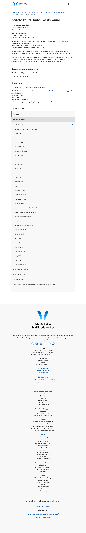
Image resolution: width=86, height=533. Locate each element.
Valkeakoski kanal (21, 264)
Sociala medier (43, 377)
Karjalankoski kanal (21, 151)
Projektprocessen (43, 413)
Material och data (43, 404)
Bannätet (43, 396)
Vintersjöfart (17, 290)
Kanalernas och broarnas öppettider (26, 129)
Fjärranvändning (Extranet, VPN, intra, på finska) (43, 514)
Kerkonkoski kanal (21, 229)
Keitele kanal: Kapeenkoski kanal (25, 221)
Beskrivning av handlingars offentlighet (43, 379)
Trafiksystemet (43, 400)
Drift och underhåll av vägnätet (43, 421)
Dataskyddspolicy (43, 368)
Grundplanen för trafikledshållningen (43, 428)
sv (22, 12)
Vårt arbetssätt (43, 480)
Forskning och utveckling (43, 482)
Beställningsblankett (43, 506)
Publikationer (43, 491)
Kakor (43, 375)
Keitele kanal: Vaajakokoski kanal (26, 208)
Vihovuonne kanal (20, 199)
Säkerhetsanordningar (20, 274)
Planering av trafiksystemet (43, 415)
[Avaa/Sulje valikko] (72, 4)
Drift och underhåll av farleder (43, 426)
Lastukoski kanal (20, 173)
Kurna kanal (18, 168)
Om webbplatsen (43, 370)
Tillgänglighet (43, 372)
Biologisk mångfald (43, 445)
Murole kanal (19, 260)
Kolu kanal (18, 238)
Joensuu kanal (19, 142)
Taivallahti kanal (20, 190)
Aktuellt (43, 489)
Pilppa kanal (19, 181)
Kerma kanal (19, 160)
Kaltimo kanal (19, 146)
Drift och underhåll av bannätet (43, 424)
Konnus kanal (19, 164)
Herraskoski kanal (20, 251)
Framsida (16, 12)
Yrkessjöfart (43, 465)
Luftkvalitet (43, 448)
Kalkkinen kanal (20, 203)
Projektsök (43, 411)
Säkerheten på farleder (20, 269)
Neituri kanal (19, 243)
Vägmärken (43, 402)
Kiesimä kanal (19, 234)
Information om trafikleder (34, 12)
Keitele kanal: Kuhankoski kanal (25, 212)
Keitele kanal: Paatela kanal (24, 225)
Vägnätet (43, 394)
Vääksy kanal (19, 247)
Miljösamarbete (43, 456)
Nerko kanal (19, 177)
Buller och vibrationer (43, 454)
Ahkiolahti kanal (20, 133)
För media (43, 484)
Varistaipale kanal (21, 194)
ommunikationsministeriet (43, 517)
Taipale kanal (19, 186)
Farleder (48, 12)
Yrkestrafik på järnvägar (43, 467)
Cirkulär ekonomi (43, 441)
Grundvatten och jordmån (43, 450)
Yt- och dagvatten (43, 452)
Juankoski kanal (20, 138)
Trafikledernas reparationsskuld (43, 430)
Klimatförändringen (43, 437)
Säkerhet (43, 471)
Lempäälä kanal (20, 256)
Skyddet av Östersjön (43, 458)
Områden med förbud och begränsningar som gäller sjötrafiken (34, 284)
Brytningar (43, 439)
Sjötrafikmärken (18, 279)
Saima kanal (19, 124)
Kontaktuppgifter (43, 486)
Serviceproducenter (43, 469)
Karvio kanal (19, 155)
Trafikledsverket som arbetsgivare (43, 478)
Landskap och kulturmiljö (43, 443)
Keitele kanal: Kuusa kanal (23, 216)
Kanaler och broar (59, 12)
